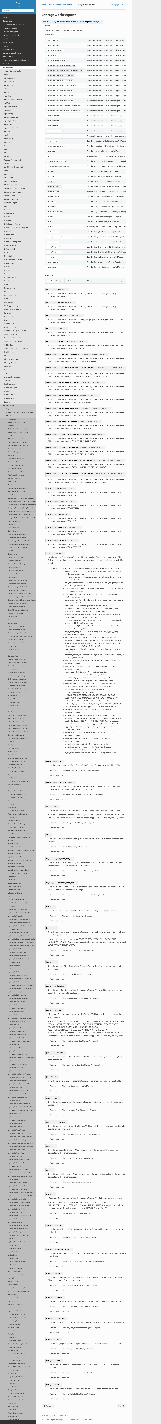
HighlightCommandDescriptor (17, 830)
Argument (11, 455)
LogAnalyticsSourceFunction (17, 1199)
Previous (48, 1406)
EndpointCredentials (14, 692)
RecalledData (12, 1409)
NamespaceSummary (14, 1307)
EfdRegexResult (13, 669)
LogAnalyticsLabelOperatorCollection (20, 1041)
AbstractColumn (13, 419)
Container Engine (10, 195)
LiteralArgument (13, 906)
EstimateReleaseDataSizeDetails (18, 728)
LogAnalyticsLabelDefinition (17, 1034)
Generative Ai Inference (13, 338)
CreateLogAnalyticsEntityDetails (18, 590)
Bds (5, 149)
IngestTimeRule (13, 843)
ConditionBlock (13, 577)
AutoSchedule (12, 485)
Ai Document (9, 82)
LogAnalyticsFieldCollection (17, 1008)
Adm (6, 75)
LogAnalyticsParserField (15, 1123)
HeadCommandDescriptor (16, 827)
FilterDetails (11, 804)
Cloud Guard (9, 178)
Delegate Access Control (13, 260)
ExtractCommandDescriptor (17, 761)
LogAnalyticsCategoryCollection (18, 932)
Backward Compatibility (11, 35)
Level (9, 896)
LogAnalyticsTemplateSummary (18, 1228)
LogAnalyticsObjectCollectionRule (19, 1103)
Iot (5, 370)
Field (9, 774)
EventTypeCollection (14, 745)
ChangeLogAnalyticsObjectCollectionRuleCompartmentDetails (22, 511)
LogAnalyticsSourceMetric (16, 1209)
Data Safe (8, 231)
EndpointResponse (14, 702)
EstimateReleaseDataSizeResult (18, 732)
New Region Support (10, 32)
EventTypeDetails (13, 748)
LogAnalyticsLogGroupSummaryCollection (21, 1057)
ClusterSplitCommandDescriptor (18, 547)
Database (7, 238)
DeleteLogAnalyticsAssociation (17, 633)
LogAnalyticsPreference (15, 1156)
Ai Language (8, 85)
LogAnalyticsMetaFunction (16, 1071)
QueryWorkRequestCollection (17, 1390)
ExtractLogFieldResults (15, 764)
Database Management (12, 242)
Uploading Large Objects (12, 53)
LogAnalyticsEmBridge (15, 949)
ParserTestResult (13, 1350)
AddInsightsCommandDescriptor (18, 445)
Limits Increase (9, 395)
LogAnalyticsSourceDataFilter (17, 1186)
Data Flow (8, 217)
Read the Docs (86, 1420)
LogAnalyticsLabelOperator (16, 1038)
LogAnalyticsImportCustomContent (19, 1021)
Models (8, 416)
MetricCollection (13, 1281)
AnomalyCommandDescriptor (17, 448)
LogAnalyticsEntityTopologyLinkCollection (21, 985)
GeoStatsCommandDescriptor (17, 824)
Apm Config (8, 114)
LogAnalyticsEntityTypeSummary (18, 998)
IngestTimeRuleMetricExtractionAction (20, 860)
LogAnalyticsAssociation (15, 916)
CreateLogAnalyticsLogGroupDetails (19, 597)
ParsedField (11, 1334)
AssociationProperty (14, 468)
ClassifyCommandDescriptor (17, 534)
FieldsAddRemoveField (15, 791)
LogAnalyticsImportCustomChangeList (20, 1018)
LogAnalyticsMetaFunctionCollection (19, 1077)
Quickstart (6, 39)
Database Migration (11, 245)
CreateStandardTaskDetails (16, 606)
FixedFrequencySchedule (16, 810)
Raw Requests (8, 57)
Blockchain (8, 153)
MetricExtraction (13, 1284)
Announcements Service (13, 99)
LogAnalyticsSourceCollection (17, 1182)
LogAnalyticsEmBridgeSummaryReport (20, 959)
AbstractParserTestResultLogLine (18, 432)
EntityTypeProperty (14, 708)
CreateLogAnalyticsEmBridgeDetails (19, 587)
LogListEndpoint (13, 1245)
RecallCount (12, 1403)
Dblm (6, 252)
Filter (9, 801)
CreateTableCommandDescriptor (18, 610)
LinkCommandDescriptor (16, 899)
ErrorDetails (11, 712)
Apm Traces (8, 124)
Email (6, 292)
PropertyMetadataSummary (16, 1363)
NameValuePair (12, 1294)
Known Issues (8, 42)
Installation (7, 17)
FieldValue (11, 787)
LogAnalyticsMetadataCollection (18, 1090)
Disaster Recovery (11, 277)
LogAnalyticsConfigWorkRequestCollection (21, 939)
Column (10, 550)
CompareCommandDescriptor (17, 564)
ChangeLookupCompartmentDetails (19, 514)
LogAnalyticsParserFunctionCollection (20, 1133)
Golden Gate (8, 345)
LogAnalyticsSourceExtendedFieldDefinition (22, 1192)
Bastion (7, 142)
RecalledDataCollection (15, 1413)
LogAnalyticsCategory (15, 929)
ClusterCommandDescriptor (17, 537)
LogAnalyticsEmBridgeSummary (18, 955)
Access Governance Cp (12, 71)
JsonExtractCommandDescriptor (18, 873)
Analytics (7, 96)
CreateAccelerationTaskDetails (17, 580)
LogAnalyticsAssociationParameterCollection (22, 926)
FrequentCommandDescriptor (17, 814)
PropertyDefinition (14, 1360)
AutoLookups (12, 481)
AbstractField (12, 425)
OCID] (117, 765)
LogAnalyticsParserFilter (15, 1126)
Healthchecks (9, 352)
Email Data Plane (10, 295)
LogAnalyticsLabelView (15, 1047)
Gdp (5, 320)
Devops (7, 270)
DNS (6, 284)
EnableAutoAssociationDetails (17, 682)
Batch (6, 146)
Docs (44, 5)
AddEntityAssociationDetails (17, 439)
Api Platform (8, 103)
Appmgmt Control (11, 128)
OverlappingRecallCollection (17, 1317)
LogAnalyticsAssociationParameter (19, 922)
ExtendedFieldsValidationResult (18, 758)
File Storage (8, 302)
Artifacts (7, 131)
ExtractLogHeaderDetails (16, 768)
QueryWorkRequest (14, 1386)
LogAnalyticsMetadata (15, 1087)
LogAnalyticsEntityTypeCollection (18, 995)
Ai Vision (7, 92)
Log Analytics (8, 405)
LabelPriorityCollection (15, 883)
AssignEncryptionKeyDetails (17, 458)
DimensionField (13, 656)
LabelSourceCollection (15, 886)
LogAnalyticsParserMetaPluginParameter (20, 1146)
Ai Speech (8, 89)
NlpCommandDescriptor (15, 1311)
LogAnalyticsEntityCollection (17, 968)
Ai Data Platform (10, 78)
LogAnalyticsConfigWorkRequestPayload (21, 942)
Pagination (7, 64)
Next (121, 1406)
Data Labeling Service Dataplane (16, 228)
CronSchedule (12, 623)
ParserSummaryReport (15, 1347)
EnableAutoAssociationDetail (17, 679)
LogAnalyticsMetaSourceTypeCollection (20, 1084)
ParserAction (12, 1337)
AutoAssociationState (15, 478)
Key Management (10, 384)
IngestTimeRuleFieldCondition (17, 857)
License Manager (10, 388)
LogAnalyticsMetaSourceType (17, 1080)
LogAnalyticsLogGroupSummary (18, 1054)
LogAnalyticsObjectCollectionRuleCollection (22, 1107)
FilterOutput (12, 807)
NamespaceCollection (15, 1304)
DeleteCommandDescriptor (16, 629)
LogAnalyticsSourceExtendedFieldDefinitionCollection (22, 1196)
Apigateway (8, 110)
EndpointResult (13, 705)
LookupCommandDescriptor (17, 1261)
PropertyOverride (13, 1370)
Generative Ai (9, 324)
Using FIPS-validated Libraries (14, 24)
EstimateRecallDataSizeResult (17, 725)
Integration (8, 366)
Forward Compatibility (11, 28)
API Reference (7, 67)
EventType (11, 741)
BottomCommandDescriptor (17, 488)
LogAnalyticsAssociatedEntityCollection (20, 913)
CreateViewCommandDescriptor (18, 613)
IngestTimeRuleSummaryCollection (19, 870)
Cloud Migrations (10, 181)
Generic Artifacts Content (13, 341)
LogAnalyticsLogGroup (15, 1051)
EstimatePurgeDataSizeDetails (17, 715)
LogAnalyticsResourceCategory (18, 1169)
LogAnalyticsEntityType (15, 992)
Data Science (9, 235)
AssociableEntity (13, 462)
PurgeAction (12, 1373)
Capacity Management (12, 160)
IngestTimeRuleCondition (16, 853)
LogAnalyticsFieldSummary (16, 1011)
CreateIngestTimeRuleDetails (17, 583)
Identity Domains (10, 363)
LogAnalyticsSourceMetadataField (19, 1205)
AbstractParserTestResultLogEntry (18, 429)
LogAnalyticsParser (14, 1117)
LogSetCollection (13, 1252)
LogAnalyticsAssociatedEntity (17, 909)
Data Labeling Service (12, 224)
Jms (5, 373)
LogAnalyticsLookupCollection (17, 1064)
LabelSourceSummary (15, 889)
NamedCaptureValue (14, 1298)
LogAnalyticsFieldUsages (16, 1015)
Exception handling (10, 49)
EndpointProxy (12, 695)
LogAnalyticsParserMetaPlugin (17, 1140)
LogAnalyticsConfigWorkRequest (18, 936)
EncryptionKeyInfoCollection (17, 685)
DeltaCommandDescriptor (16, 639)
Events (6, 299)
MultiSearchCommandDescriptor (18, 1291)
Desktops (7, 267)
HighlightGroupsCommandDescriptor (20, 833)
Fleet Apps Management (13, 306)
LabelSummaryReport (15, 893)
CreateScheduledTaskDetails (17, 603)
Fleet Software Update (12, 309)
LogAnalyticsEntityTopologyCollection (20, 978)
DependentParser (13, 649)
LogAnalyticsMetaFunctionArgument (19, 1074)
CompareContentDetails (15, 567)
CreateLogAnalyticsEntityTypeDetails (19, 593)
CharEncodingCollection (15, 521)
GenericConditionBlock (15, 820)
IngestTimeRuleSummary (16, 866)
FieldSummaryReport (14, 784)
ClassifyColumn (13, 531)
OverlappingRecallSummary (17, 1321)
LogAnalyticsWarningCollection (18, 1235)
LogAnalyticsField (13, 1005)
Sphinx (54, 1420)
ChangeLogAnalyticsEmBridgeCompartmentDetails (22, 501)
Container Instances (11, 199)
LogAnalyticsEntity (14, 965)
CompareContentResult (15, 570)
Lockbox (7, 402)
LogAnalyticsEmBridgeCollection (18, 952)
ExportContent (12, 751)
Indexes (10, 840)
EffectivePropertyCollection (16, 672)
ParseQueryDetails (14, 1324)
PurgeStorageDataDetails (16, 1377)
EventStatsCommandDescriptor (18, 738)
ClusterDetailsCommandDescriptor (19, 544)
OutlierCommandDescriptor (17, 1314)
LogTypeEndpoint (13, 1258)
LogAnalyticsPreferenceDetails (17, 1163)
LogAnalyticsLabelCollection (17, 1031)
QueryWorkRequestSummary (17, 1393)
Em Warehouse (9, 288)
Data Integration (10, 220)
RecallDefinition (13, 1406)
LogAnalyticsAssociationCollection (19, 919)
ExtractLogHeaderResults (16, 771)
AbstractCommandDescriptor (17, 422)
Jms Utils (7, 381)
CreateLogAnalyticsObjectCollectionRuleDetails (22, 600)
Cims (6, 171)
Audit (6, 135)
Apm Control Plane (11, 117)
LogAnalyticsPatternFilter (16, 1153)
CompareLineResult (14, 573)
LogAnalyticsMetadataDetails (17, 1093)
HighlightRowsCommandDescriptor (19, 837)
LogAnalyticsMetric (14, 1100)
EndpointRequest (13, 699)
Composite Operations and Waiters (16, 60)
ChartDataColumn (13, 527)
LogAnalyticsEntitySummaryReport (19, 975)
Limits (6, 391)
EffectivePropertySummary (16, 676)
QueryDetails (12, 1383)
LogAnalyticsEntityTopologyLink (18, 982)
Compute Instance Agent (13, 192)
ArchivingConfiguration (15, 452)
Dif (5, 274)
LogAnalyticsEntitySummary (17, 972)
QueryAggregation (13, 1380)
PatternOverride (13, 1357)
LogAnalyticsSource (14, 1179)
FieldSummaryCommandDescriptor (19, 781)
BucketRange (12, 494)
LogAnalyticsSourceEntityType (17, 1189)
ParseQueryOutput (14, 1327)
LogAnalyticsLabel (13, 1024)
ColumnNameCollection (15, 557)
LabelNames (12, 876)
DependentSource (13, 653)
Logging (5, 46)
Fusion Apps (8, 317)
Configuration (8, 21)
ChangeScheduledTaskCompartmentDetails (21, 518)
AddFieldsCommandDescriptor (18, 442)
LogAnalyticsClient (12, 409)
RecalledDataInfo (13, 1416)
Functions (8, 313)
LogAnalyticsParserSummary (17, 1149)
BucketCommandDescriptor (17, 491)
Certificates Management (13, 167)
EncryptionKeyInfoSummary (17, 689)
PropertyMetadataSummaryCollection (20, 1367)
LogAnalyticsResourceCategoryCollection (21, 1172)
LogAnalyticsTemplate (15, 1222)
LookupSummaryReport (15, 1268)
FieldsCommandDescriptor (16, 794)
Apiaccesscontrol (10, 107)
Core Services (9, 206)
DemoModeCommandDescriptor (18, 643)
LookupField (12, 1265)
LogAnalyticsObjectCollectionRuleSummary (22, 1110)
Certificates (8, 164)
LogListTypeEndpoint (14, 1248)
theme (66, 1420)
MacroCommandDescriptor (16, 1271)
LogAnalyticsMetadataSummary (18, 1097)
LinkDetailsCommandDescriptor (18, 903)
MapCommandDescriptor (16, 1275)
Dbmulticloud (9, 256)
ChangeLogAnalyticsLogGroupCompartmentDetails (22, 508)
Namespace (11, 1301)
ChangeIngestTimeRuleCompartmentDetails (21, 498)
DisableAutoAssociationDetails (17, 662)
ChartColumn (12, 524)
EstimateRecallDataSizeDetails (17, 722)
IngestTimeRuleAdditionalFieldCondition (21, 850)
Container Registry (11, 203)
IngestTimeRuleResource (15, 863)
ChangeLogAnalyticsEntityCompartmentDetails (22, 504)
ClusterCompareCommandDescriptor (19, 541)
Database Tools (9, 249)
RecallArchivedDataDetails (16, 1400)
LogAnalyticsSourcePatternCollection (19, 1215)
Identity (7, 356)
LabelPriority (12, 880)
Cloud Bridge (9, 174)
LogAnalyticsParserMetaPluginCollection (21, 1143)
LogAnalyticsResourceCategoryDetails (20, 1176)
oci (18, 3)
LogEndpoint (12, 1238)
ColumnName (12, 554)
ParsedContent (12, 1331)
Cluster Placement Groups (13, 185)
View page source (117, 5)
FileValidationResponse (15, 797)
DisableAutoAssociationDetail (17, 659)
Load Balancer (9, 398)
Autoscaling (8, 139)
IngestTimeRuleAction (15, 847)
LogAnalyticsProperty (14, 1166)
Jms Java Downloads (12, 377)
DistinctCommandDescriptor (17, 666)
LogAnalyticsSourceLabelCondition (19, 1202)
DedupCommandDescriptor (16, 626)
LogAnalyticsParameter (15, 1113)
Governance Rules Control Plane (16, 348)
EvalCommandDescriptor (16, 735)
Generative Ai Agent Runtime (15, 331)
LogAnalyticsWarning (14, 1232)
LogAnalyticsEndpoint (15, 962)
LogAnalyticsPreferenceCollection (18, 1159)
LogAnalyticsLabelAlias (15, 1028)
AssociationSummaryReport (17, 472)
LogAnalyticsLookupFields (16, 1067)
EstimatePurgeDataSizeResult (17, 718)
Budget (6, 156)
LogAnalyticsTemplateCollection (18, 1225)
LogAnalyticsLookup (14, 1061)
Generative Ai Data (11, 334)
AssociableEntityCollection (16, 465)
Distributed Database (12, 281)
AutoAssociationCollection (16, 475)
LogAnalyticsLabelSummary (16, 1044)
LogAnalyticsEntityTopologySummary (19, 988)
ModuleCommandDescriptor (17, 1288)
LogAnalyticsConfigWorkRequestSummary (21, 945)
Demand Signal (9, 263)
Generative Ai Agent (11, 327)
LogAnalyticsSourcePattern (16, 1212)
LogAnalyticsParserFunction (17, 1130)
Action (10, 435)
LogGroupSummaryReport (16, 1242)
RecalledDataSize (13, 1419)
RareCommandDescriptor (16, 1396)
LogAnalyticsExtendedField (16, 1001)
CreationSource (13, 616)
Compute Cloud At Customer (15, 188)
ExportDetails (12, 755)
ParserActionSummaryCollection (18, 1344)
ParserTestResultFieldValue (16, 1353)
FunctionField (12, 817)
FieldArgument (12, 778)
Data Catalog (9, 213)
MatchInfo (11, 1278)
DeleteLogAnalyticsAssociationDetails (20, 636)
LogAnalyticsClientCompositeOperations (20, 412)
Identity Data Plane (11, 359)
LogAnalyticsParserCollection (17, 1120)
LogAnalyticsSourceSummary (17, 1219)
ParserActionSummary (15, 1340)
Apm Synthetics (10, 121)
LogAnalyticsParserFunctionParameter (20, 1136)
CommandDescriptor (14, 560)
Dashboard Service (11, 210)
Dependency (12, 646)
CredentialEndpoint (14, 620)
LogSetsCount (12, 1255)
